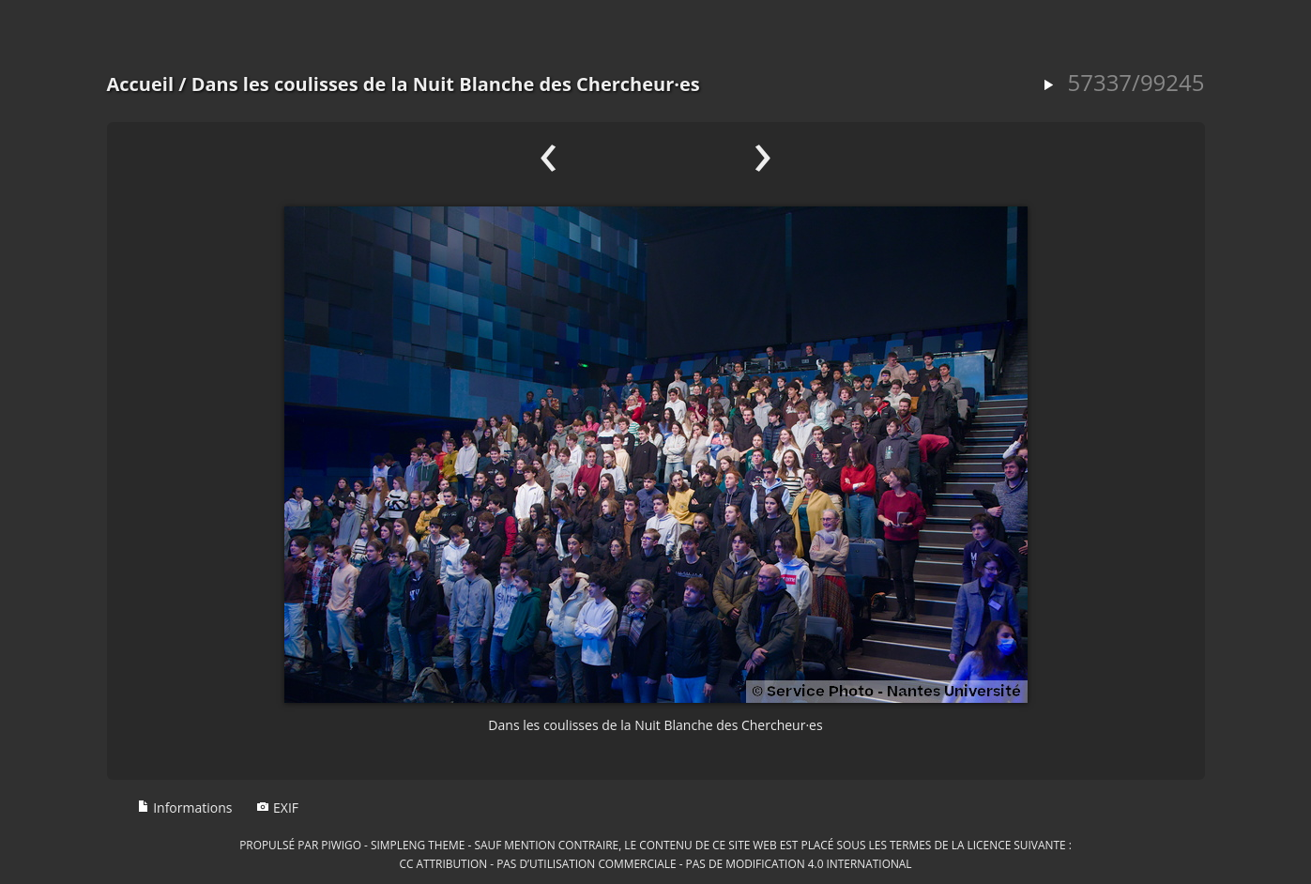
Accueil (141, 84)
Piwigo (341, 844)
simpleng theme (418, 844)
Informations (185, 807)
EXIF (277, 807)
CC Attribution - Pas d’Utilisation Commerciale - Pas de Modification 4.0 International (655, 863)
